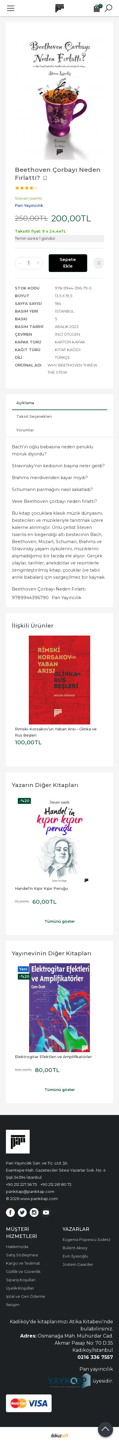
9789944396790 (30, 597)
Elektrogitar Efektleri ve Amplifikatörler (53, 1057)
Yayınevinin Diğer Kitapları (51, 953)
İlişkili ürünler (32, 625)
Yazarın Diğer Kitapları (45, 784)
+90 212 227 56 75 (21, 1184)
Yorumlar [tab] (25, 430)
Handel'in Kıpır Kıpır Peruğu (41, 888)
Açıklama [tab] (25, 403)
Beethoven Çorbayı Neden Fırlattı (48, 589)
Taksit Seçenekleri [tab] (34, 416)
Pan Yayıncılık (66, 597)
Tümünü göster (60, 921)
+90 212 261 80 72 (56, 1184)
